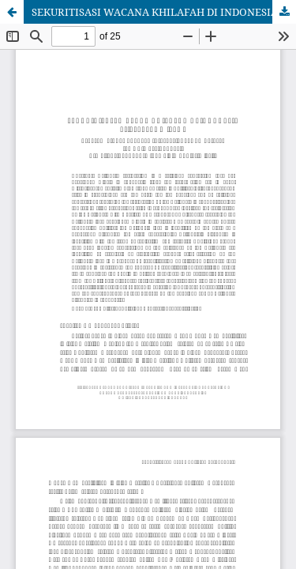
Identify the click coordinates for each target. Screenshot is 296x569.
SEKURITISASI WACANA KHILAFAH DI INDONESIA (155, 12)
